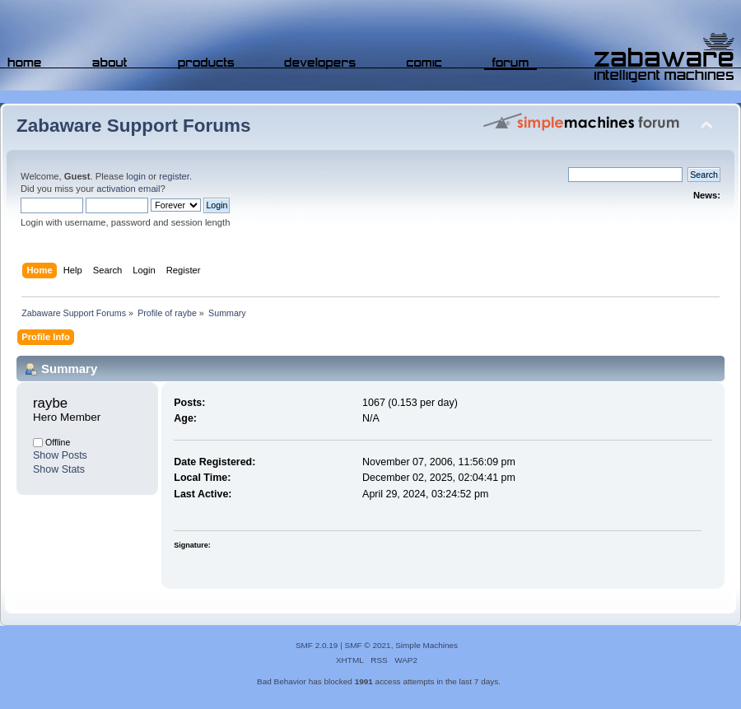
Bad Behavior (281, 681)
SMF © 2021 (368, 645)
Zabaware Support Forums (133, 125)
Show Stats (59, 469)
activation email (128, 189)
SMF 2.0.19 (317, 645)
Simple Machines (426, 645)
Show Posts (60, 455)
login (136, 176)
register (174, 176)
